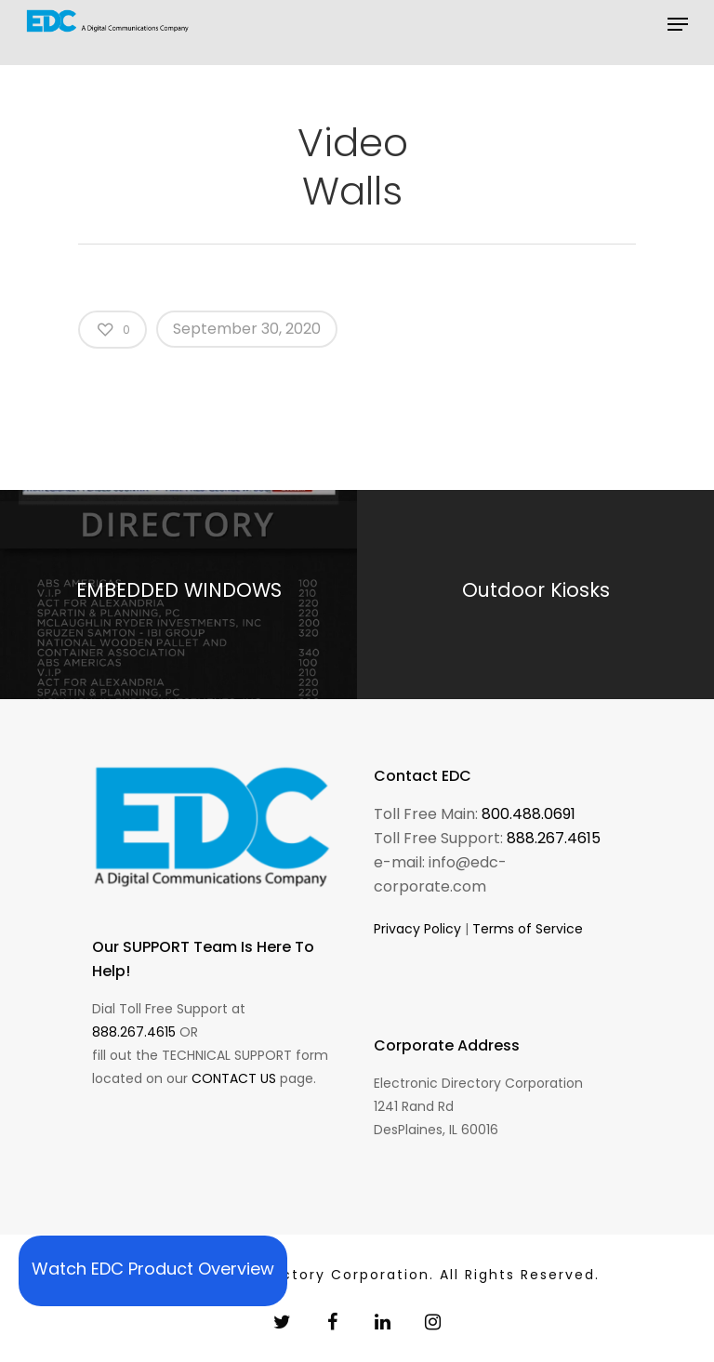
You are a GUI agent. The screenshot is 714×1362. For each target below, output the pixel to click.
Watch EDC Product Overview (153, 1268)
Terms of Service (527, 928)
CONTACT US (234, 1078)
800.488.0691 (528, 814)
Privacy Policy (417, 928)
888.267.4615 (134, 1032)
